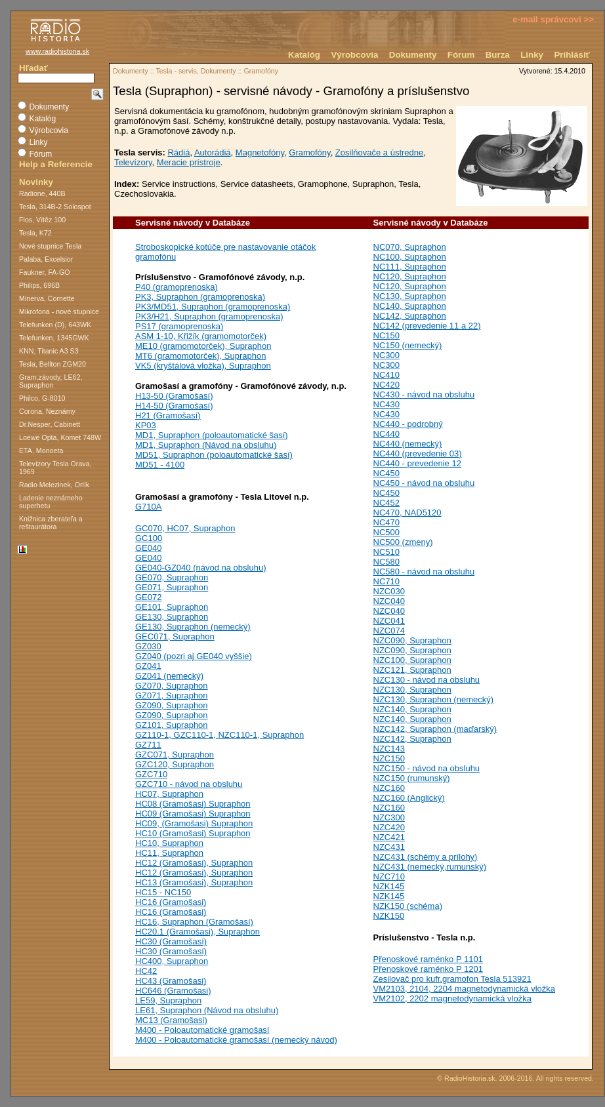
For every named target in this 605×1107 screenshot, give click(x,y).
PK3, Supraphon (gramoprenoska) (200, 297)
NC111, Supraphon (409, 267)
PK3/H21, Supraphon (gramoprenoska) (209, 316)
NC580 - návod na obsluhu (424, 571)
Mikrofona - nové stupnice (59, 311)
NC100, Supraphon (409, 257)
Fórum (461, 55)
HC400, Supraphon (171, 961)
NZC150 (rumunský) (411, 778)
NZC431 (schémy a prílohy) (425, 857)
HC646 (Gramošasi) (173, 991)
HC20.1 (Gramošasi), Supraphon (197, 931)
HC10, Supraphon (169, 843)
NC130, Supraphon (409, 296)
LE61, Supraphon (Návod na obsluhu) (206, 1010)
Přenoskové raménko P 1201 (428, 969)
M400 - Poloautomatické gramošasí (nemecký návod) (236, 1040)
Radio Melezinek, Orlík (54, 485)
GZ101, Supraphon (171, 725)
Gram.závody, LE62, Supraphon (50, 381)
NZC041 (389, 621)
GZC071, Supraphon (174, 754)
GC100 (148, 538)
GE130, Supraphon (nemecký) (193, 627)
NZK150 (389, 916)
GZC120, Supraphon (174, 764)
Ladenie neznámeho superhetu (51, 502)
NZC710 (389, 876)
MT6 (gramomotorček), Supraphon (200, 356)
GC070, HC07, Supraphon (185, 528)
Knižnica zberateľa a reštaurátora (51, 523)
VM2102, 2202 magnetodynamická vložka (452, 998)
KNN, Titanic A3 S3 (49, 351)
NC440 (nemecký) (407, 444)
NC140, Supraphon (409, 306)
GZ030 (148, 646)
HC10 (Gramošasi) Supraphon (193, 833)
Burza (498, 55)
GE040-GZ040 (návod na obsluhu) (200, 568)
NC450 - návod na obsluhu (424, 483)
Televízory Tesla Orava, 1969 (55, 467)
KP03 (145, 425)
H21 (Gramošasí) (168, 415)
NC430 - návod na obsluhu (424, 394)
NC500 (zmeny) (403, 542)
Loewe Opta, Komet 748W (60, 437)
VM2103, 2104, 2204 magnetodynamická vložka (464, 989)
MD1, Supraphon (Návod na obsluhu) (205, 445)
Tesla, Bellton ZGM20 (52, 364)
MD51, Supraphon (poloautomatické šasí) (214, 455)
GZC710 (151, 774)
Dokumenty (413, 55)
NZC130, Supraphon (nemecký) (433, 699)
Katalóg (304, 55)
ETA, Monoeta (41, 450)
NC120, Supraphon (409, 276)
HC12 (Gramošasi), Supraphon (194, 863)
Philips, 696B (39, 285)
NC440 (386, 434)
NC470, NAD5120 (407, 512)
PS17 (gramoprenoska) (179, 326)
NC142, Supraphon (409, 316)
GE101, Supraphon (171, 607)
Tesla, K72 (35, 233)
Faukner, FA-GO (44, 272)
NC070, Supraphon (409, 247)
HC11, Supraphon (169, 853)
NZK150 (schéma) (407, 906)
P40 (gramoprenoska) (176, 287)
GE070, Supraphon (171, 577)
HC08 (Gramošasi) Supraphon (193, 804)
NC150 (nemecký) (407, 345)
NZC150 (389, 758)
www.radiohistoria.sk (57, 51)
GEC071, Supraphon (175, 636)
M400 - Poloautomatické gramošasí (202, 1030)
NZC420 (389, 827)
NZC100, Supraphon (412, 660)
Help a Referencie (56, 164)
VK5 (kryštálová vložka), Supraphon (203, 366)
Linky (531, 55)
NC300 (386, 355)
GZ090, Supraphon (171, 705)
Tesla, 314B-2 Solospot (55, 207)
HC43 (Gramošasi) (170, 981)
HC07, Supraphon (169, 794)
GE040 (148, 548)
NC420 (386, 385)
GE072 (148, 597)
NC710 (386, 581)
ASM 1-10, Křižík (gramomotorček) (200, 336)
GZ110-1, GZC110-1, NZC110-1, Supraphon (219, 735)
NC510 (386, 552)
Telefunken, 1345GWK (54, 338)
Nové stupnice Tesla (50, 246)
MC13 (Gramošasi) (171, 1020)
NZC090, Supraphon (412, 640)
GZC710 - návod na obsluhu (188, 784)
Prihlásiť (572, 55)
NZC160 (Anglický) (409, 798)
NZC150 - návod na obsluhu (426, 768)
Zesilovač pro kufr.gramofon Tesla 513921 (452, 979)
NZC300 (389, 817)
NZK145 (389, 886)
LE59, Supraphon (168, 1000)
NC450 (386, 473)
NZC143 (389, 749)
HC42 (146, 971)
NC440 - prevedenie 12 (417, 463)
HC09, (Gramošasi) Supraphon (194, 823)
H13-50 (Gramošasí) (174, 396)
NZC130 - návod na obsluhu (426, 680)
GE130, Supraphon (171, 617)
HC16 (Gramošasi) (170, 902)
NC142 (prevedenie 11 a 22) (427, 326)
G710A (148, 507)
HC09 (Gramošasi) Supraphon (193, 813)
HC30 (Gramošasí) (171, 941)
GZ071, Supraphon (171, 695)
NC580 (386, 562)
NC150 (386, 335)
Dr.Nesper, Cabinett (49, 424)
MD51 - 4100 (159, 465)
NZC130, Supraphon (412, 689)
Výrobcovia (354, 55)
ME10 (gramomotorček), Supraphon (203, 346)
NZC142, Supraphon (412, 739)
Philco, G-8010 (42, 398)
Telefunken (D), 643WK (55, 325)
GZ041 (148, 666)
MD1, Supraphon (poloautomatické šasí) (211, 435)
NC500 (386, 532)
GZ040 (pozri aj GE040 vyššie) (193, 656)
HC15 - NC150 (163, 892)
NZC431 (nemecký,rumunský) (430, 867)
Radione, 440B (42, 193)
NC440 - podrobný (408, 424)
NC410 (386, 375)
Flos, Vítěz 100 (42, 220)
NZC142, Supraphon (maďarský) (435, 729)
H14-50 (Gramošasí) (174, 406)
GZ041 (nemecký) (169, 676)
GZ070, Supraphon (171, 686)
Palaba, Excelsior (46, 259)
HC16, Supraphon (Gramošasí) (194, 922)
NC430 (386, 404)
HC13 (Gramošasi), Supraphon (194, 882)
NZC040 (389, 601)
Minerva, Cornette (47, 298)
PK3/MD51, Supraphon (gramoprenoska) (212, 307)
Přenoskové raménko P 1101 (428, 959)
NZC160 (389, 788)
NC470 (386, 522)
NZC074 (389, 630)
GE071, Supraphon (171, 587)
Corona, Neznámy (47, 411)
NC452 (386, 503)
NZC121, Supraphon (412, 670)
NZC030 (389, 591)
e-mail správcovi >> (553, 19)
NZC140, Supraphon (412, 709)
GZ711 (148, 745)
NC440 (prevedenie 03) (417, 453)
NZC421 (389, 837)
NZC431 (389, 847)
